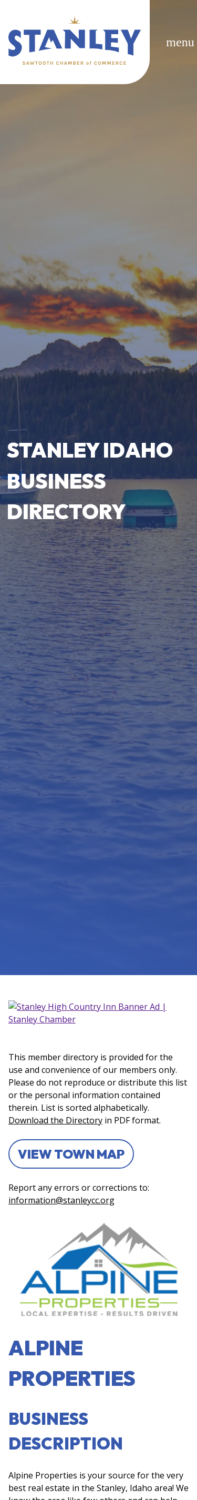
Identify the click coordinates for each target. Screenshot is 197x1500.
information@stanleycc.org (61, 1200)
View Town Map (71, 1154)
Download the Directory (55, 1120)
